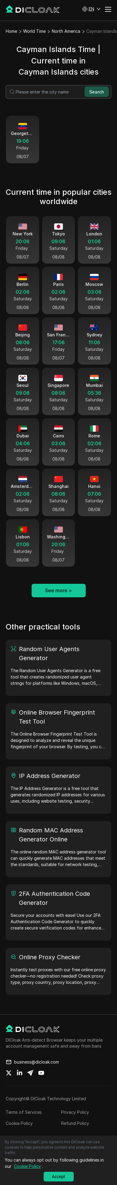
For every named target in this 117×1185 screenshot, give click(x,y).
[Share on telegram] (30, 1073)
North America (66, 31)
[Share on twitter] (9, 1073)
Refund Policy (75, 1123)
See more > (58, 590)
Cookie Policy (19, 1123)
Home (11, 31)
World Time (34, 31)
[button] (91, 9)
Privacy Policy (75, 1112)
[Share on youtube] (41, 1073)
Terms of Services (24, 1112)
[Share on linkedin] (20, 1073)
